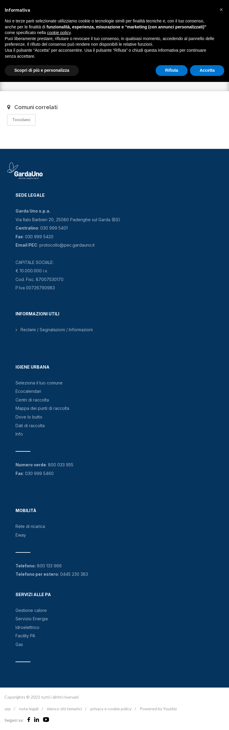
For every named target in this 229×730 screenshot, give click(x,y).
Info (19, 433)
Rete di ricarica (30, 526)
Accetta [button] (207, 70)
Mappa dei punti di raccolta (42, 408)
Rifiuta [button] (171, 70)
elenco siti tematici (64, 708)
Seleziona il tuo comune (39, 382)
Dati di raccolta (30, 425)
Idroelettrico (27, 627)
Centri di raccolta (32, 399)
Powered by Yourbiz (158, 708)
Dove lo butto (29, 416)
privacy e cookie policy (110, 708)
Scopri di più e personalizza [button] (41, 70)
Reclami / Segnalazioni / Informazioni (57, 329)
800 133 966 (49, 565)
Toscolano (21, 119)
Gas (19, 644)
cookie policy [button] (59, 32)
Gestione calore (31, 610)
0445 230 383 (74, 574)
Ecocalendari (28, 391)
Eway (21, 534)
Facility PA (25, 635)
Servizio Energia (32, 618)
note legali (28, 708)
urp (7, 708)
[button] (221, 9)
